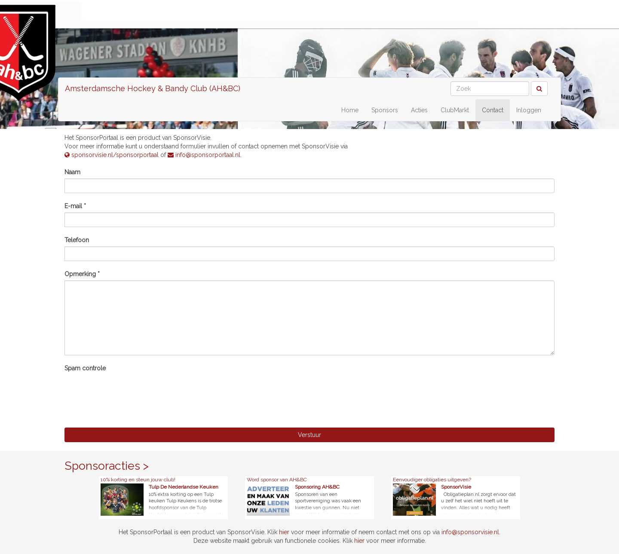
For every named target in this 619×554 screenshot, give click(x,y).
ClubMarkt (455, 110)
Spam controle (85, 368)
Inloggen (528, 110)
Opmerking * (82, 274)
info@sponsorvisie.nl (470, 532)
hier (284, 532)
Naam (72, 172)
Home (350, 110)
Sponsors (384, 110)
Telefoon (76, 240)
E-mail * (75, 206)
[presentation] (129, 391)
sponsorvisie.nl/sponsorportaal (111, 154)
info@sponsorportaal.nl (204, 154)
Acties (419, 110)
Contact (492, 110)
